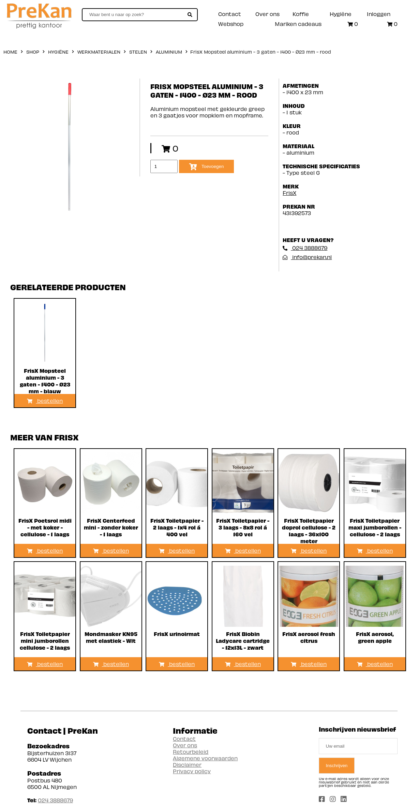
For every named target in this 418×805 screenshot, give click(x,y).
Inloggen (378, 14)
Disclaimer (187, 764)
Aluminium (169, 52)
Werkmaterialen (98, 52)
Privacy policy (192, 771)
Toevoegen (206, 167)
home (10, 52)
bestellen (45, 400)
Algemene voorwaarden (205, 758)
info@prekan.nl (307, 257)
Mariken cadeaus (298, 23)
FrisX (289, 192)
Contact (229, 14)
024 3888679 (305, 247)
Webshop (230, 23)
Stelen (138, 52)
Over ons (267, 14)
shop (32, 52)
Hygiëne (341, 14)
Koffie (301, 14)
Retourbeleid (190, 751)
